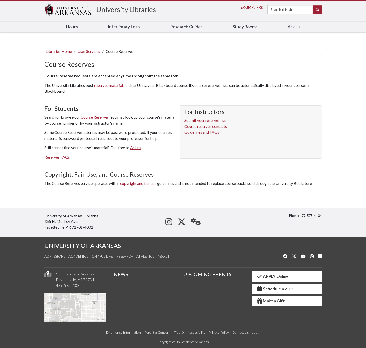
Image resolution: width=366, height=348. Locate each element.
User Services (88, 51)
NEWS (121, 274)
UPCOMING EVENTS (207, 274)
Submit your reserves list (205, 120)
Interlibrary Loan (124, 26)
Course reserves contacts (205, 126)
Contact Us (240, 332)
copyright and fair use (138, 183)
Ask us (135, 147)
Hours (72, 26)
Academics (78, 256)
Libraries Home (59, 51)
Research (124, 256)
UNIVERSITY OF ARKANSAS (82, 245)
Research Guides (186, 26)
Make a (270, 300)
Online (272, 276)
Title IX (179, 332)
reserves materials (109, 85)
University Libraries (126, 9)
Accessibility (196, 332)
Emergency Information (123, 332)
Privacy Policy (219, 332)
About (164, 256)
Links (251, 8)
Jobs (255, 332)
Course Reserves (95, 117)
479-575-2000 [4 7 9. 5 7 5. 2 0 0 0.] (68, 285)
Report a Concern (157, 332)
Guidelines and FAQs (201, 132)
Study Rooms (245, 26)
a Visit (274, 288)
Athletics (145, 256)
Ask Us (294, 26)
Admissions (54, 256)
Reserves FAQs (57, 157)
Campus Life (102, 256)
